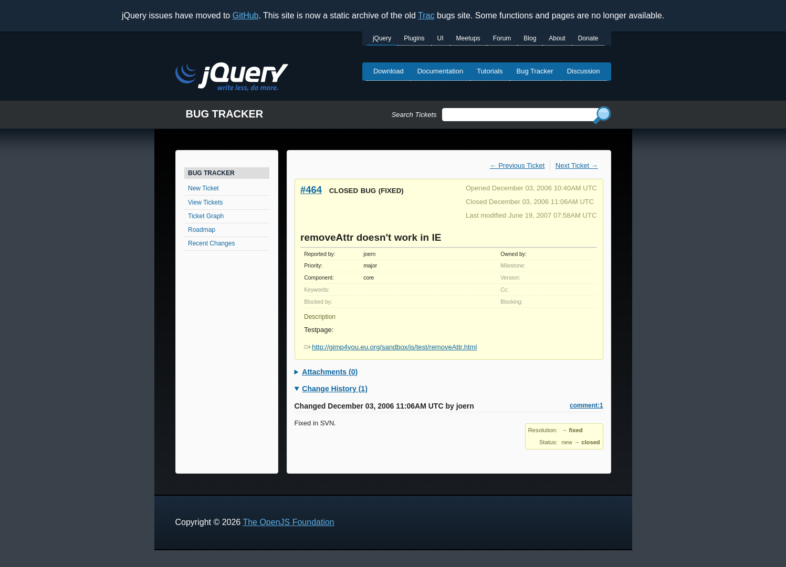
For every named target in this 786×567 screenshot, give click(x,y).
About (557, 38)
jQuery (382, 38)
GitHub (246, 15)
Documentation (440, 71)
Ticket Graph (206, 216)
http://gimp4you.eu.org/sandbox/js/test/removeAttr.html (390, 347)
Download (388, 71)
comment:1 (586, 405)
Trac (426, 15)
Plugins (414, 38)
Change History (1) (334, 388)
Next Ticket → (577, 165)
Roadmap (201, 229)
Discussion (583, 71)
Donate (588, 38)
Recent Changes (211, 243)
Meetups (468, 38)
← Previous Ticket (517, 165)
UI (440, 38)
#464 (311, 189)
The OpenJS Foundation (288, 522)
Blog (529, 38)
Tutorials (489, 71)
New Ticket (203, 188)
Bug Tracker (535, 71)
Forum (502, 38)
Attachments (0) (330, 372)
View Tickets (205, 202)
